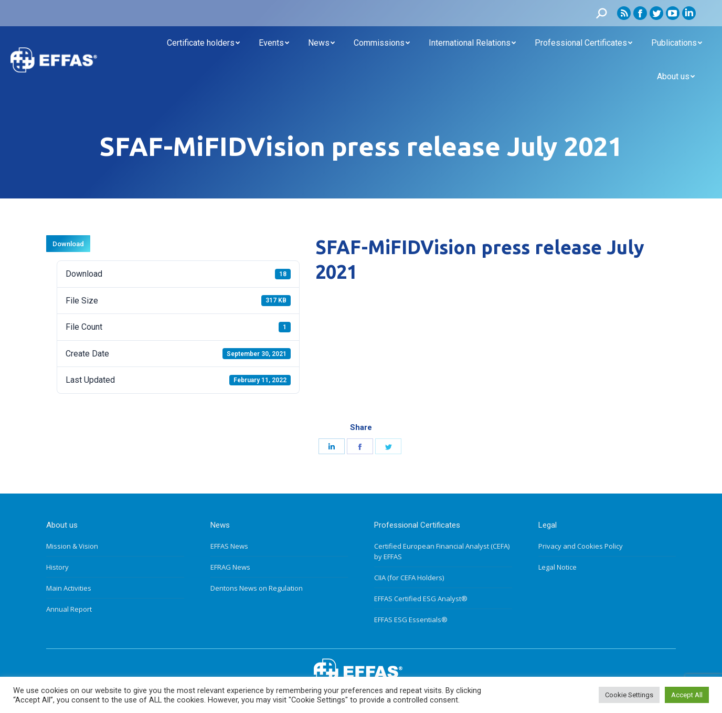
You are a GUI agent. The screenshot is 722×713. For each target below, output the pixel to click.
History (57, 567)
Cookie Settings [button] (629, 695)
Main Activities (68, 588)
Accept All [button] (687, 695)
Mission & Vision (72, 546)
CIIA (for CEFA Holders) (409, 577)
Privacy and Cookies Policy (580, 546)
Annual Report (69, 609)
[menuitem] (203, 43)
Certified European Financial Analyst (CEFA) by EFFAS (441, 551)
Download (68, 244)
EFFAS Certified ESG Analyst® (421, 598)
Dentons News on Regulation (256, 588)
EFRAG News (230, 567)
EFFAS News (229, 546)
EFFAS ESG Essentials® (411, 619)
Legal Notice (557, 567)
